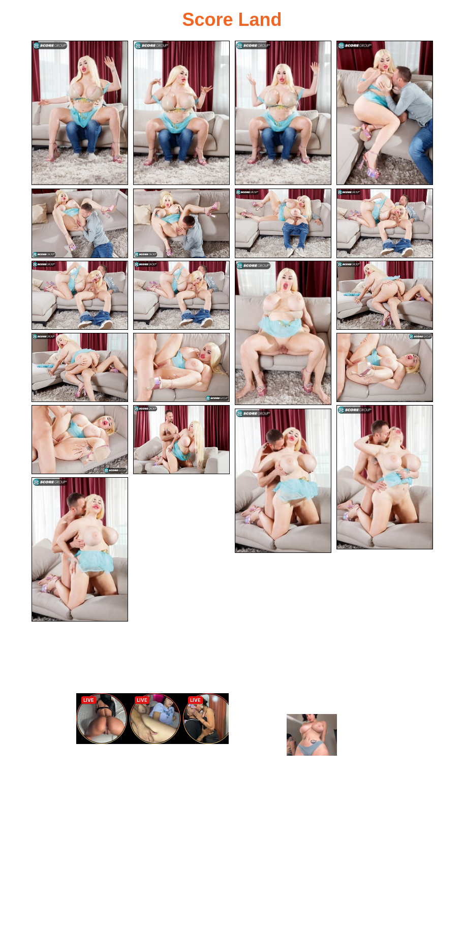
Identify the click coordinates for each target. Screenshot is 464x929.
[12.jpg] (384, 295)
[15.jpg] (384, 367)
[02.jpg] (181, 113)
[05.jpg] (80, 223)
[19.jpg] (283, 481)
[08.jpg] (384, 223)
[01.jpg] (80, 113)
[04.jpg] (384, 113)
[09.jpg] (80, 295)
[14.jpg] (181, 367)
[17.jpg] (181, 440)
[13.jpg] (80, 367)
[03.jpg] (283, 113)
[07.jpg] (283, 223)
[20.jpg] (80, 549)
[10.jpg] (181, 295)
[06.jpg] (181, 223)
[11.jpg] (283, 333)
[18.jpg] (384, 477)
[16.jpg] (80, 440)
